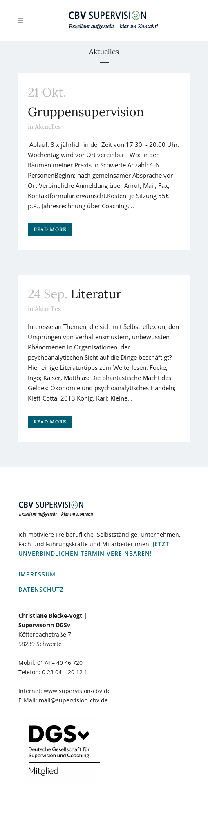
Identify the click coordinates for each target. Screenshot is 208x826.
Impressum (37, 574)
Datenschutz (41, 589)
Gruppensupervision (86, 111)
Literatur (96, 294)
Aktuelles (48, 127)
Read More (50, 229)
